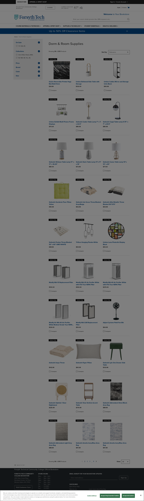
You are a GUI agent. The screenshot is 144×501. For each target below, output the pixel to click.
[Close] (141, 495)
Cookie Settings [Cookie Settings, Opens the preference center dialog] (92, 495)
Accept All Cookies (128, 495)
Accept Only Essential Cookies (110, 495)
